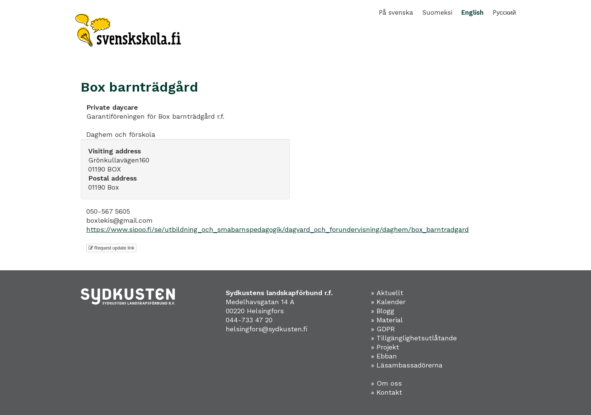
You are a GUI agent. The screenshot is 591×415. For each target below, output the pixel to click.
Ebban (387, 356)
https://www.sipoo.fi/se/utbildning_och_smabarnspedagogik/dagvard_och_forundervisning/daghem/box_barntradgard (277, 229)
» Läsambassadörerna (406, 365)
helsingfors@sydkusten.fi (267, 329)
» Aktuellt (387, 293)
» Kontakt (386, 392)
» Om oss (386, 383)
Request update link (111, 248)
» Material (387, 320)
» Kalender (388, 302)
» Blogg (382, 311)
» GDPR (383, 329)
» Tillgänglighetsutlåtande (414, 338)
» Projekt (385, 347)
